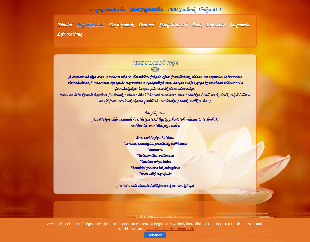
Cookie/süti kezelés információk (170, 229)
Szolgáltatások (172, 25)
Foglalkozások (90, 25)
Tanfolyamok (121, 25)
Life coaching (69, 34)
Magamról (239, 25)
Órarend (146, 25)
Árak (196, 25)
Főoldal (64, 25)
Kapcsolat (215, 25)
